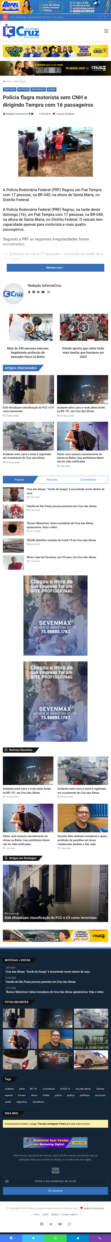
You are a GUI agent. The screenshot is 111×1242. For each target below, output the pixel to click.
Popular (19, 479)
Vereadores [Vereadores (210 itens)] (38, 1102)
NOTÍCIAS (23, 89)
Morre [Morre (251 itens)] (34, 1095)
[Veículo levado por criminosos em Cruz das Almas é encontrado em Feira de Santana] (20, 1060)
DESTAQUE (20, 81)
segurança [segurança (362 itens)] (21, 1102)
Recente (52, 479)
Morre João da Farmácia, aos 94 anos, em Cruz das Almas (61, 557)
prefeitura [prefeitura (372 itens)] (85, 1095)
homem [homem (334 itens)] (22, 1095)
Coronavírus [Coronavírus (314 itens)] (49, 1089)
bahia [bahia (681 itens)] (22, 1089)
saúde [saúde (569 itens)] (8, 1102)
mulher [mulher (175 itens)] (46, 1095)
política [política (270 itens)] (71, 1095)
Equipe (55, 1214)
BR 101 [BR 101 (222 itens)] (33, 1089)
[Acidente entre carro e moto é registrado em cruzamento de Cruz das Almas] (28, 436)
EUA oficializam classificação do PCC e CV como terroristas (43, 17)
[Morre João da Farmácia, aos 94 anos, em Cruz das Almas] (13, 562)
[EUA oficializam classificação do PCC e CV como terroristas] (28, 389)
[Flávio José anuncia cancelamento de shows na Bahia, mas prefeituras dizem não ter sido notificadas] (82, 436)
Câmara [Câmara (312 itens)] (100, 1089)
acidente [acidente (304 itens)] (9, 1089)
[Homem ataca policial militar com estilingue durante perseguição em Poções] (91, 1060)
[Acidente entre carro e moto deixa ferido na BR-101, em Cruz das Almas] (82, 389)
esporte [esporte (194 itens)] (9, 1095)
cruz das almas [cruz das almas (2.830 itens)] (83, 1089)
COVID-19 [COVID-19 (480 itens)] (65, 1089)
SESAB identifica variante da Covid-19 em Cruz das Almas (61, 540)
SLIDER (51, 89)
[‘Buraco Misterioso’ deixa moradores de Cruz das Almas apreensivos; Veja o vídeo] (13, 528)
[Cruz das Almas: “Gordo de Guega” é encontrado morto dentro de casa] (13, 494)
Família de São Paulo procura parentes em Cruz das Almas (62, 506)
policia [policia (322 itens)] (58, 1095)
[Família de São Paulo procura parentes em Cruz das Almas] (13, 511)
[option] (55, 893)
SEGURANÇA (38, 89)
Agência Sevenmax (93, 1208)
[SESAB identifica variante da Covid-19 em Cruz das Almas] (13, 545)
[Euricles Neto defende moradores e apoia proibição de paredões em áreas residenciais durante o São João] (83, 818)
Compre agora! (69, 1214)
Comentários (88, 479)
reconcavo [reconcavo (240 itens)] (100, 1095)
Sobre (45, 1214)
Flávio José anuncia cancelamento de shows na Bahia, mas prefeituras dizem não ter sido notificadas (80, 458)
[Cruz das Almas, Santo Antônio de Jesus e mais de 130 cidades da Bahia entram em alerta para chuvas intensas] (91, 1039)
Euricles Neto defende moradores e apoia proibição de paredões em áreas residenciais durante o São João (82, 840)
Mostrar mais (55, 267)
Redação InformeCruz (17, 114)
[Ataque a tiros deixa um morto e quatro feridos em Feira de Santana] (56, 1060)
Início (7, 81)
